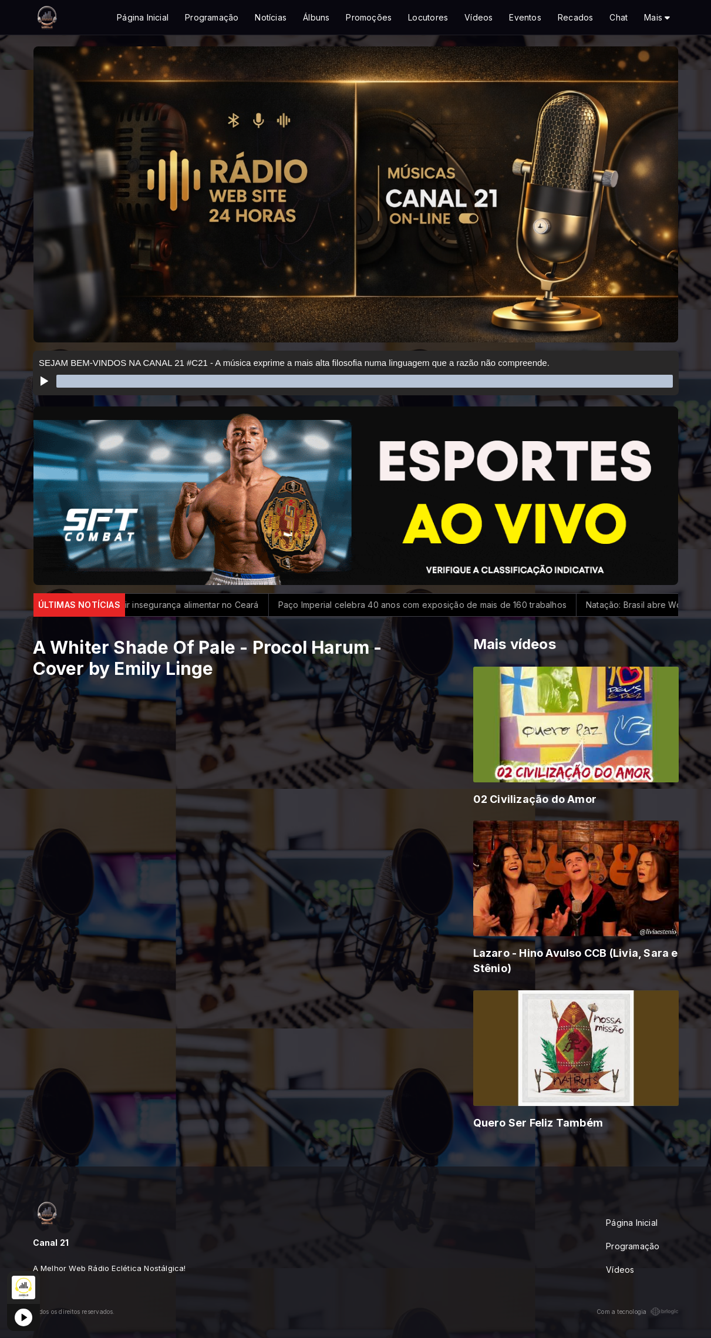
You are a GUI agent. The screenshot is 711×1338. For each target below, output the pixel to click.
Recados (575, 17)
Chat (618, 17)
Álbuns (316, 17)
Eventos (525, 17)
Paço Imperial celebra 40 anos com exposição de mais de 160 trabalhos (455, 605)
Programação (211, 17)
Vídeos (478, 17)
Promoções (369, 17)
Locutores (428, 17)
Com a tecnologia (637, 1311)
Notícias (271, 17)
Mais (657, 17)
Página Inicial (143, 17)
